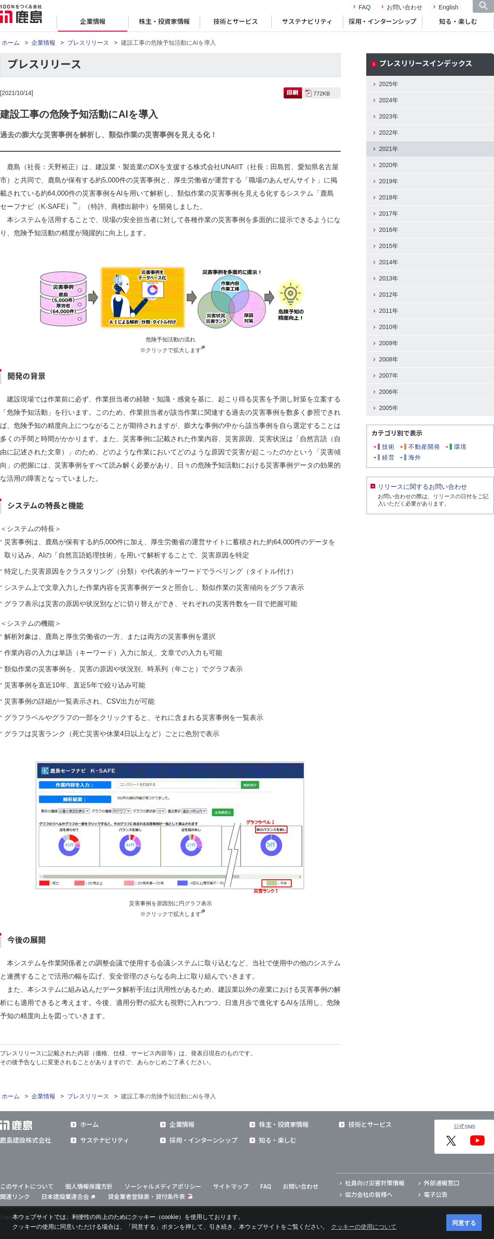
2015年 (388, 246)
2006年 (388, 391)
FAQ (364, 7)
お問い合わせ (404, 7)
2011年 (388, 310)
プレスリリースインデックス (425, 63)
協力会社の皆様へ (369, 1194)
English (448, 7)
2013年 (388, 278)
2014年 (388, 262)
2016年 (388, 229)
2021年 (388, 148)
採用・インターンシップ (382, 22)
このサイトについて (27, 1186)
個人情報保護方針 (89, 1186)
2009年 (388, 343)
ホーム (11, 42)
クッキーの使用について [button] (363, 1226)
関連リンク (15, 1196)
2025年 (388, 84)
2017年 (388, 213)
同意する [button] (464, 1222)
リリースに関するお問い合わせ (422, 486)
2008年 (388, 359)
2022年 (388, 132)
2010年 (388, 326)
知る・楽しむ (458, 22)
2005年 (388, 407)
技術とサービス (235, 22)
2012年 (388, 294)
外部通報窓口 (442, 1183)
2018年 (388, 197)
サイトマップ (231, 1186)
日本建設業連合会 (68, 1196)
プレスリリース (88, 42)
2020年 (388, 165)
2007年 (388, 375)
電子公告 (436, 1194)
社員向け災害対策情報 (375, 1183)
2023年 (388, 116)
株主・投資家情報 (164, 22)
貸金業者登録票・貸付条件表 (146, 1196)
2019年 (388, 181)
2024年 (388, 100)
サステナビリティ (307, 22)
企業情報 (93, 22)
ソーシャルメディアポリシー (162, 1186)
